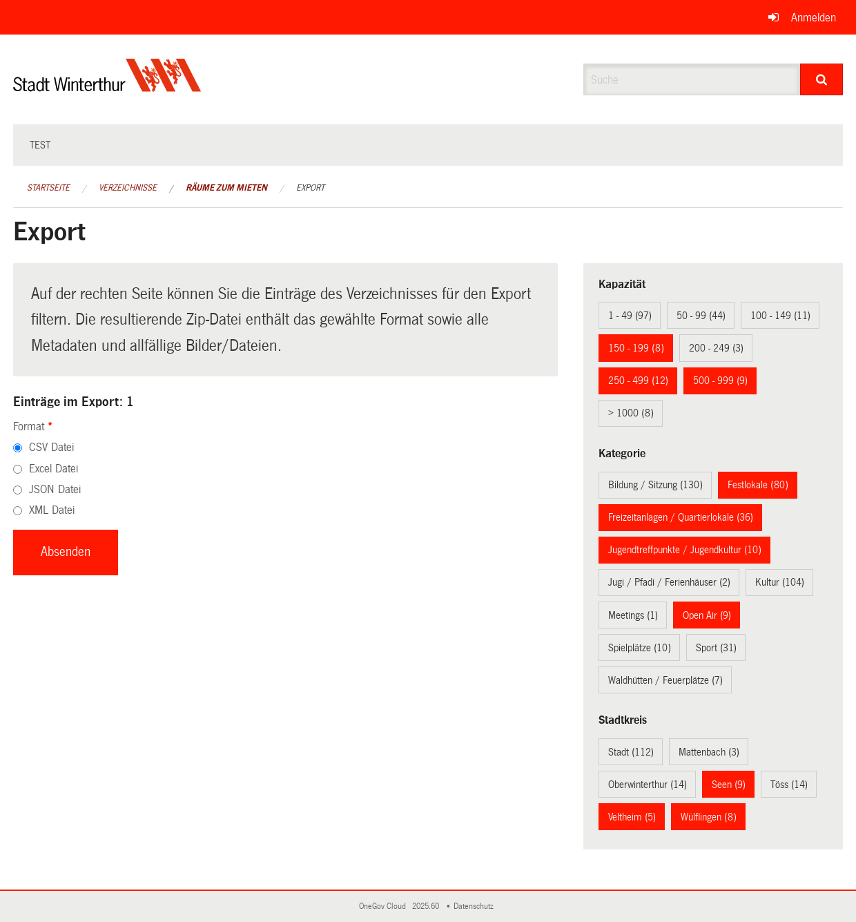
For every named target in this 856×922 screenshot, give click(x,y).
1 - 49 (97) (630, 315)
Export (310, 188)
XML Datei (52, 510)
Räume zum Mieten (226, 188)
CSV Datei (51, 447)
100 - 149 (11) (780, 315)
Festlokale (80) (758, 484)
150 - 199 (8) (636, 348)
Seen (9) (729, 784)
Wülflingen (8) (709, 817)
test (40, 145)
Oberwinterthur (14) (647, 784)
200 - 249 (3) (716, 348)
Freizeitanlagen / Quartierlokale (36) (680, 517)
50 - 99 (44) (701, 315)
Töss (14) (789, 784)
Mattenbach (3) (709, 752)
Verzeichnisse (128, 188)
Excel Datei (53, 468)
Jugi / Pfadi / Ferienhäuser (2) (669, 582)
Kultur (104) (779, 582)
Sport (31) (716, 647)
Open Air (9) (707, 615)
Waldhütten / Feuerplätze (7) (665, 680)
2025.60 (426, 906)
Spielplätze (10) (639, 647)
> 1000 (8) (631, 413)
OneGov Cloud (384, 906)
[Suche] (822, 79)
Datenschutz (476, 906)
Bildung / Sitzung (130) (655, 484)
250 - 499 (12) (638, 380)
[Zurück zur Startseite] (107, 86)
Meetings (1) (633, 615)
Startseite (48, 188)
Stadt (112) (631, 752)
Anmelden (813, 17)
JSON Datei (55, 489)
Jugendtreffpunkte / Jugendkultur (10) (684, 549)
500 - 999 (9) (720, 380)
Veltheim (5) (632, 817)
